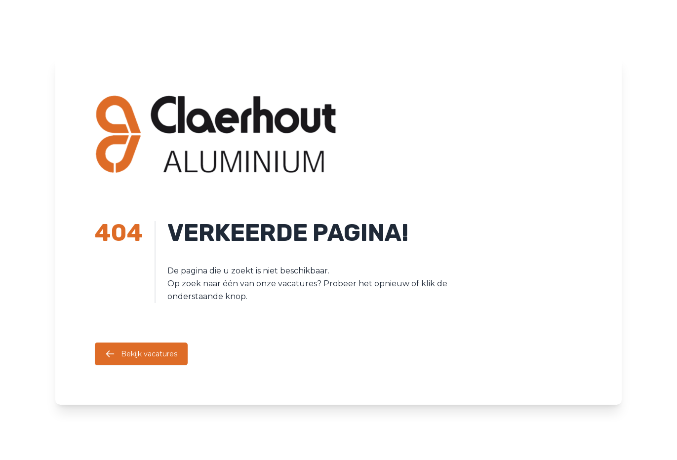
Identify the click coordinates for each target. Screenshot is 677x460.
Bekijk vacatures (141, 354)
